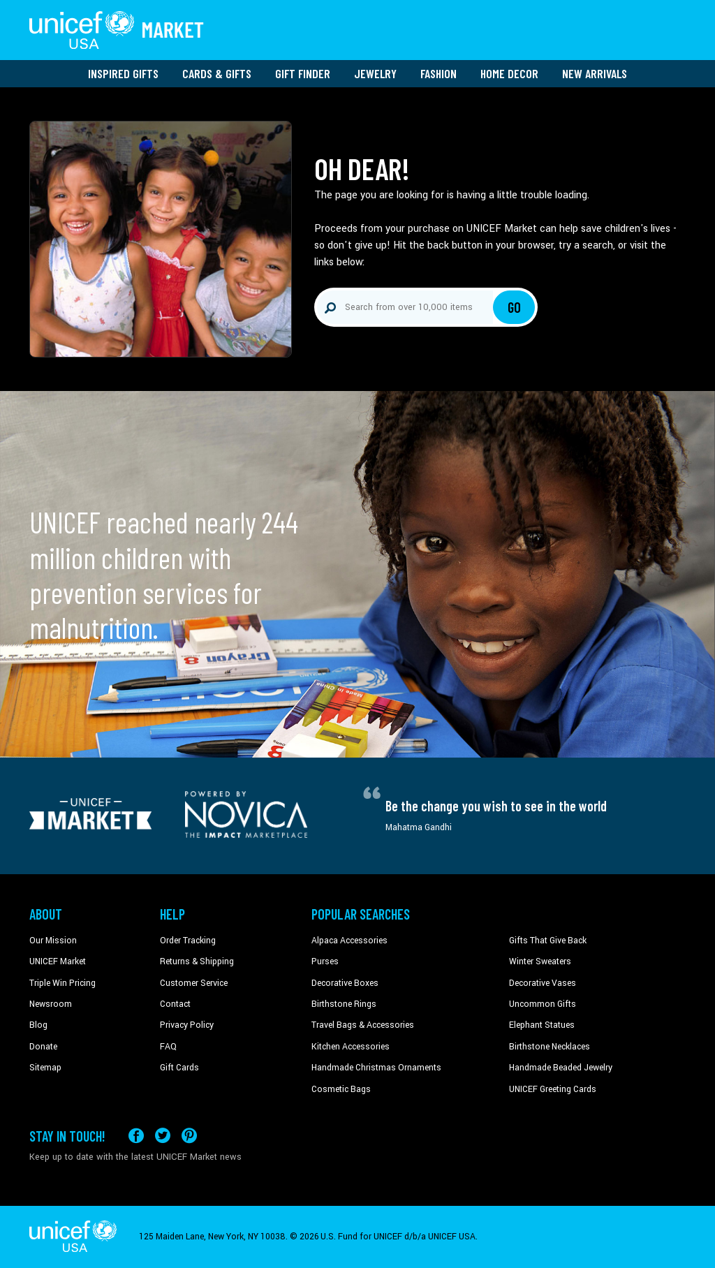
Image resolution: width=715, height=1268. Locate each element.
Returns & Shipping (197, 961)
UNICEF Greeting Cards (552, 1089)
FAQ (168, 1046)
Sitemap (45, 1067)
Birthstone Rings (343, 1004)
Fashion (438, 73)
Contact (175, 1004)
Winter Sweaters (540, 961)
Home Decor (509, 73)
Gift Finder (302, 73)
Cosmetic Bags (341, 1089)
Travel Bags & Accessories (362, 1025)
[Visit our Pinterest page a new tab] (189, 1135)
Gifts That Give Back (548, 940)
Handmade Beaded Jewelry (560, 1067)
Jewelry (375, 73)
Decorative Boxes (344, 983)
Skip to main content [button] (357, 0)
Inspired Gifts (123, 73)
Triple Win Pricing (62, 983)
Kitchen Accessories (350, 1046)
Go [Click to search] (514, 307)
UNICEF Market (57, 961)
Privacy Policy (187, 1025)
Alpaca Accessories (349, 940)
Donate (43, 1046)
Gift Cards (179, 1067)
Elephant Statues (542, 1025)
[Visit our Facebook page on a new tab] (136, 1135)
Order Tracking (188, 940)
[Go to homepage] (116, 30)
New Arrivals (594, 73)
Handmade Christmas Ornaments (376, 1067)
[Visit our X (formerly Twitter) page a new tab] (162, 1135)
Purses (325, 961)
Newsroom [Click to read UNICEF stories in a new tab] (50, 1004)
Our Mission (53, 940)
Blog (38, 1025)
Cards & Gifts (216, 73)
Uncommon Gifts (542, 1004)
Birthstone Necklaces (549, 1046)
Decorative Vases (542, 983)
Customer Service (194, 983)
